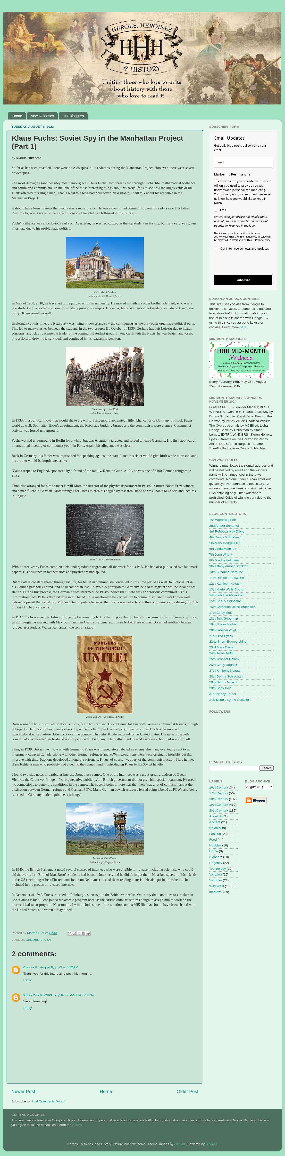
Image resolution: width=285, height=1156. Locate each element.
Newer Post (23, 1091)
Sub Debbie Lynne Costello (229, 700)
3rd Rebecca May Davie (226, 531)
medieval (215, 892)
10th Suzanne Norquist (226, 572)
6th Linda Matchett (222, 548)
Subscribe (243, 280)
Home (17, 116)
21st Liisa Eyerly (221, 636)
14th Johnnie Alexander (226, 595)
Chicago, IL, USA (38, 939)
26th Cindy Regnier (223, 665)
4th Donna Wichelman (225, 537)
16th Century (218, 787)
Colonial (215, 828)
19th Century (218, 804)
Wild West (216, 886)
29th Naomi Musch (223, 682)
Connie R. (31, 967)
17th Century (218, 793)
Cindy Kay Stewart (37, 995)
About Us (216, 816)
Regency (215, 863)
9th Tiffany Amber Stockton (228, 566)
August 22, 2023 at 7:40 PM (74, 995)
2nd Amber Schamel (224, 525)
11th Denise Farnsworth (226, 578)
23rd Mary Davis (221, 647)
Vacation (215, 874)
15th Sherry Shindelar (225, 601)
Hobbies (215, 845)
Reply (27, 980)
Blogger (211, 1144)
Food (213, 839)
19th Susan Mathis (222, 624)
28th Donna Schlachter (226, 676)
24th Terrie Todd (221, 653)
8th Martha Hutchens (224, 560)
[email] (243, 162)
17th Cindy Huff (220, 612)
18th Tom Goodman (223, 618)
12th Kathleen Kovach (225, 583)
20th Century (218, 810)
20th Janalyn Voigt (222, 630)
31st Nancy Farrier (222, 694)
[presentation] (239, 263)
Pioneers (215, 857)
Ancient (214, 822)
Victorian (215, 880)
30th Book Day (220, 688)
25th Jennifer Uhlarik (224, 659)
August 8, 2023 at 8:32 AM (59, 967)
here (243, 327)
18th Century (218, 799)
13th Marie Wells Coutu (226, 589)
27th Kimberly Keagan (225, 670)
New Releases (42, 116)
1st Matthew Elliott (222, 520)
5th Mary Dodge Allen (225, 543)
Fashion (215, 834)
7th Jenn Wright (220, 554)
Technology (217, 868)
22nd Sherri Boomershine (227, 641)
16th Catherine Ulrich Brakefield (232, 607)
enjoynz (180, 1144)
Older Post (187, 1091)
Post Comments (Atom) (49, 1101)
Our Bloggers (73, 116)
